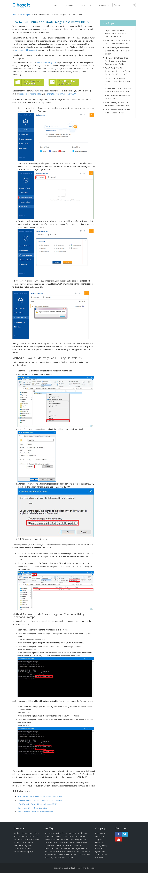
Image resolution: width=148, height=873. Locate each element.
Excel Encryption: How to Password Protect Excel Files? (40, 800)
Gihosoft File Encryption (46, 62)
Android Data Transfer (24, 842)
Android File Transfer (64, 857)
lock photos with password (26, 50)
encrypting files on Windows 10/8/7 (61, 94)
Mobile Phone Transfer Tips (26, 839)
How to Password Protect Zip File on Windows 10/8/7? (40, 796)
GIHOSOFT (73, 868)
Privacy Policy (101, 845)
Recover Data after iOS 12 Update (60, 851)
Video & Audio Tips (22, 848)
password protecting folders (30, 94)
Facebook (118, 834)
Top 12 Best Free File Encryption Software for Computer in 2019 (115, 33)
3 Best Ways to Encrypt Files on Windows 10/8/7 (37, 804)
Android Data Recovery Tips (26, 833)
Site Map (99, 857)
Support (98, 839)
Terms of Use (101, 854)
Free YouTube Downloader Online (59, 842)
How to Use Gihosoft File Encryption (32, 808)
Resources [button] (86, 5)
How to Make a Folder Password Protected (35, 811)
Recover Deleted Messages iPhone (71, 848)
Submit (134, 5)
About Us (99, 842)
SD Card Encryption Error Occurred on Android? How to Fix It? (118, 81)
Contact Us (104, 5)
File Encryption (26, 14)
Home (55, 5)
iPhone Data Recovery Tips (26, 836)
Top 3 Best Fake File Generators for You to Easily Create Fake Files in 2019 (117, 71)
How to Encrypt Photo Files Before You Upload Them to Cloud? (117, 50)
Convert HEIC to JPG (67, 854)
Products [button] (70, 5)
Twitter (125, 834)
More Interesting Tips (24, 851)
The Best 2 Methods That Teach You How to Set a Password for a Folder (116, 61)
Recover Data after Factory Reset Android (63, 833)
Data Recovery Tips (23, 845)
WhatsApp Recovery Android (73, 839)
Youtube (118, 839)
